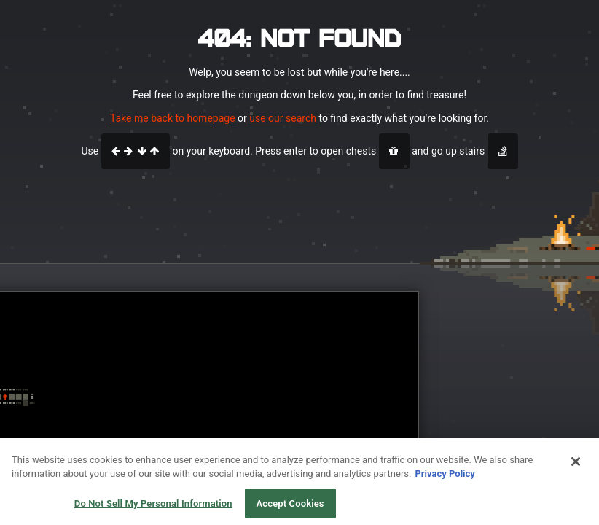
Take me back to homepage (172, 118)
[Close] (576, 465)
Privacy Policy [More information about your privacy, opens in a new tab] (444, 477)
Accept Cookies (290, 507)
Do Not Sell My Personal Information (153, 507)
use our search (282, 118)
